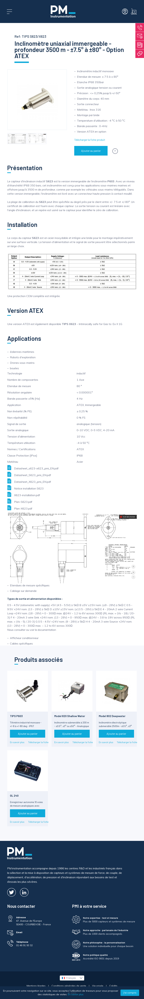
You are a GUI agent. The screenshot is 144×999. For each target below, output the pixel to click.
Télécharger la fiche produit (89, 139)
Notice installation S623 (25, 487)
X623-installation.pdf (23, 494)
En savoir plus (17, 742)
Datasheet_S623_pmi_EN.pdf (29, 474)
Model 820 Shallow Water (69, 716)
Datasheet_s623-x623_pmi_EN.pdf (33, 467)
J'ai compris (129, 992)
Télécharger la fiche (38, 742)
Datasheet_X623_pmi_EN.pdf (29, 481)
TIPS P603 (16, 716)
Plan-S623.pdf (19, 501)
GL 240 (14, 795)
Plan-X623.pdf (19, 507)
